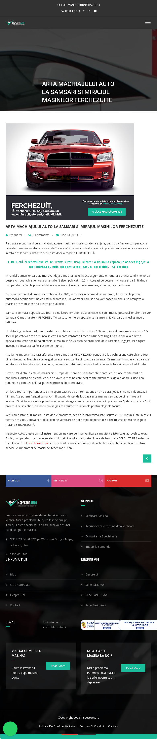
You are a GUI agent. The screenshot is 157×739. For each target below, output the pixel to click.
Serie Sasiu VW (93, 585)
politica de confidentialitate (57, 726)
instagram (77, 481)
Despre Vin (90, 574)
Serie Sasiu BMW (94, 595)
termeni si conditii (92, 726)
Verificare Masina (94, 516)
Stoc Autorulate (18, 585)
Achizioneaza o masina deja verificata (107, 526)
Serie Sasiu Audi (93, 605)
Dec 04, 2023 (67, 235)
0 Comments (38, 235)
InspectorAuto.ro (37, 443)
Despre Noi (15, 595)
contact (113, 726)
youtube (128, 481)
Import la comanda (95, 547)
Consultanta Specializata (99, 536)
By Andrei (14, 235)
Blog (11, 574)
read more (58, 666)
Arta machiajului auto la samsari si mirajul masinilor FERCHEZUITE (75, 226)
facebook (29, 481)
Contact (13, 605)
